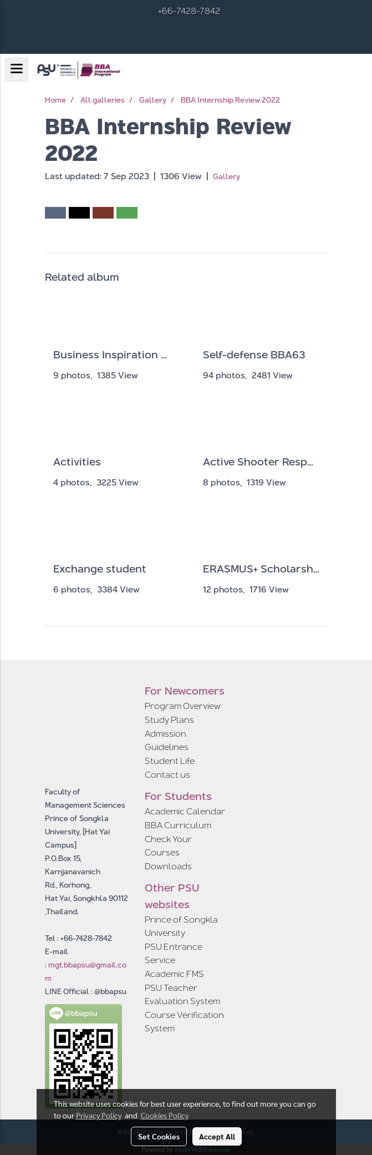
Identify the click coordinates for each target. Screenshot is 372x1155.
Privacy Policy (98, 1115)
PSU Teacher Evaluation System (182, 994)
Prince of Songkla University (181, 926)
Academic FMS (174, 974)
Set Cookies (159, 1136)
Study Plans (169, 720)
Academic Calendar (185, 811)
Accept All (217, 1136)
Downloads (168, 866)
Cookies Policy (164, 1115)
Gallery (226, 176)
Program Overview (183, 706)
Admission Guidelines (166, 740)
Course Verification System (184, 1021)
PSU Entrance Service (173, 953)
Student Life (170, 761)
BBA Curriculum (178, 825)
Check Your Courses (168, 845)
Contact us (167, 775)
